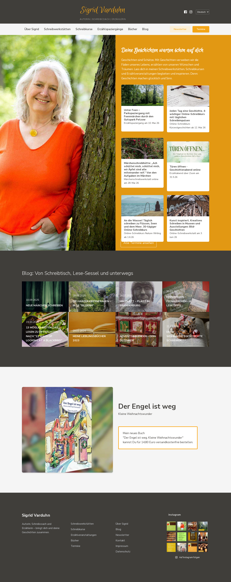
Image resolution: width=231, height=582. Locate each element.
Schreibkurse (84, 29)
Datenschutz (123, 551)
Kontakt (120, 540)
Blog (145, 29)
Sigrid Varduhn (102, 10)
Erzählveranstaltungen (84, 535)
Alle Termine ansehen (138, 243)
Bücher (132, 29)
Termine (201, 29)
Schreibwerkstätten (57, 29)
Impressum (122, 546)
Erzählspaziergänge (110, 29)
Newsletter (180, 29)
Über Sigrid (31, 29)
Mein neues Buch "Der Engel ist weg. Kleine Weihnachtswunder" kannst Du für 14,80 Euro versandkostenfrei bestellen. (158, 437)
